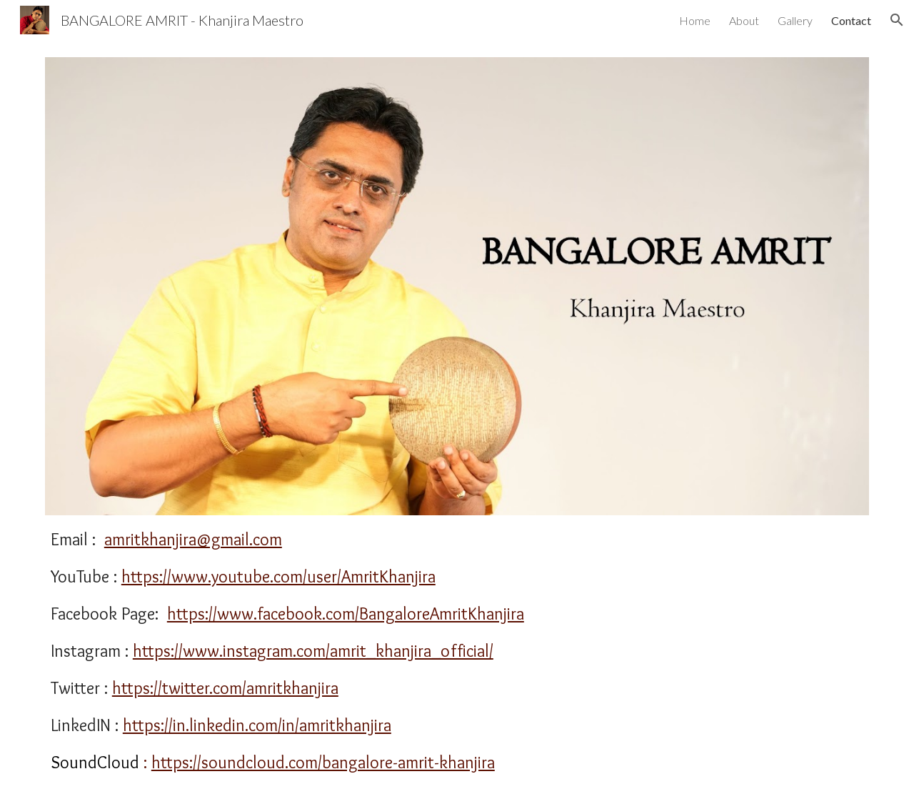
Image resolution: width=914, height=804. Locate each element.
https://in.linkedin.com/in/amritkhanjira (257, 725)
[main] (457, 651)
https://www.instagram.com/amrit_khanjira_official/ (313, 650)
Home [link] (694, 20)
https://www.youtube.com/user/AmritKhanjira (278, 576)
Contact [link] (851, 20)
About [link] (744, 20)
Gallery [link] (795, 20)
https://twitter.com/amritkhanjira (225, 688)
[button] (897, 20)
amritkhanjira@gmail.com (193, 539)
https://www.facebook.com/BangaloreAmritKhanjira (345, 613)
